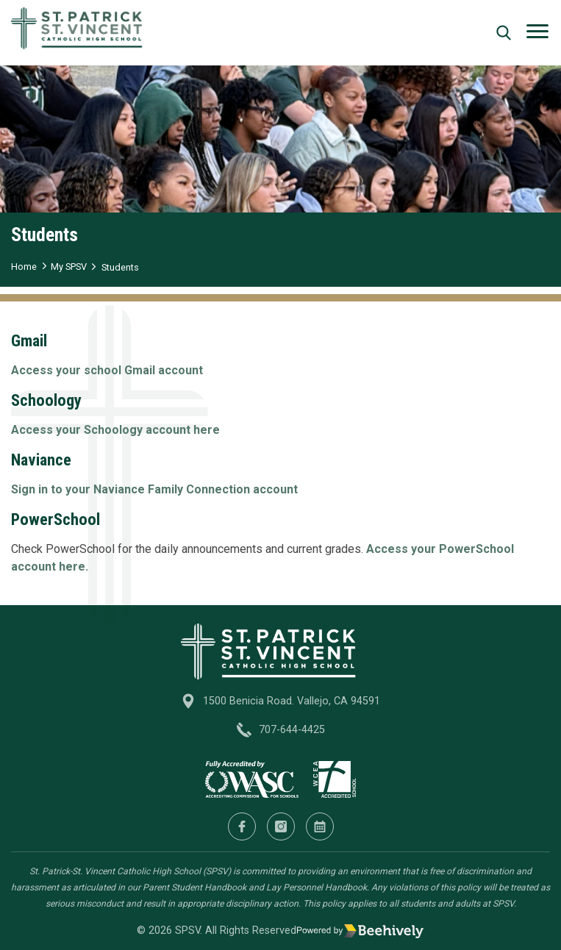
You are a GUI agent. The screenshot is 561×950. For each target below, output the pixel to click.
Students (120, 267)
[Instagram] (281, 826)
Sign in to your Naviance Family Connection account (154, 489)
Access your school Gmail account (107, 370)
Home (24, 266)
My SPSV (69, 266)
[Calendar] (320, 826)
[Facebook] (242, 826)
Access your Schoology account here (115, 430)
